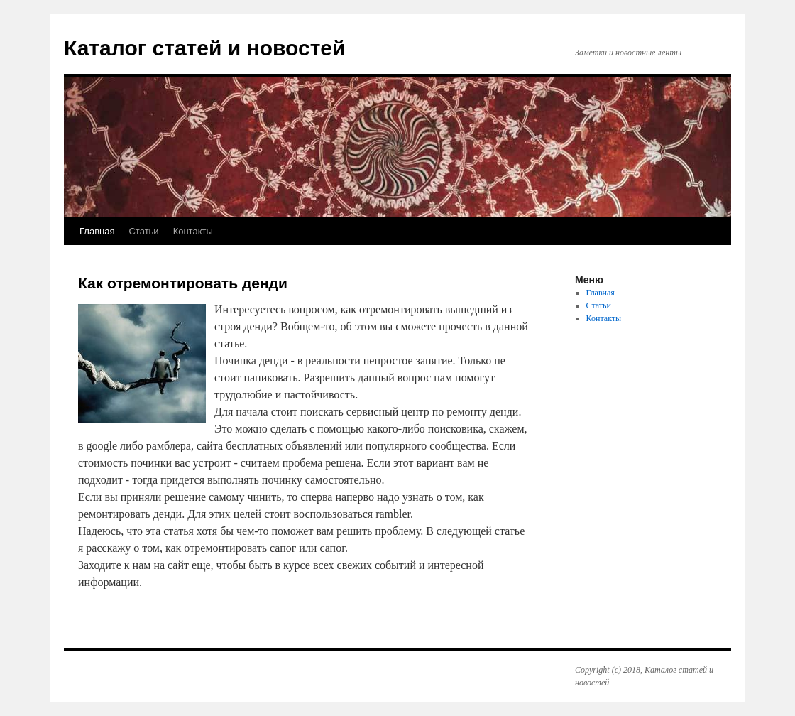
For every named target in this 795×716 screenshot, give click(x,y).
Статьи (143, 231)
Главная (97, 231)
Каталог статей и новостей (204, 48)
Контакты (193, 231)
